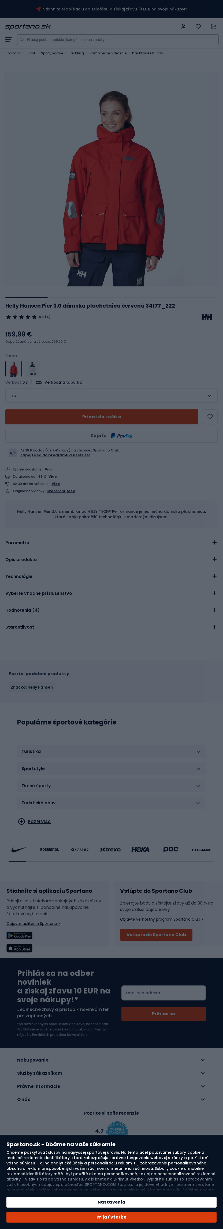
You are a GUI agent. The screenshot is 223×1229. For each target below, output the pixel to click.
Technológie (18, 576)
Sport (31, 53)
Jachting (76, 53)
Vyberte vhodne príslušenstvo (38, 593)
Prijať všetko (111, 1217)
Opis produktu (21, 559)
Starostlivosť (19, 627)
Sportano (13, 53)
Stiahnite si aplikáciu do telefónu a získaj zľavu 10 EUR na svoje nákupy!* (115, 9)
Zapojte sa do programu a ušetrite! (55, 455)
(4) (47, 317)
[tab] (111, 543)
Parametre (17, 543)
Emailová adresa (143, 993)
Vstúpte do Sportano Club (156, 935)
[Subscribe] (163, 1014)
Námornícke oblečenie (108, 53)
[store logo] (91, 26)
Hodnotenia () (22, 610)
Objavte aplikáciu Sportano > (33, 923)
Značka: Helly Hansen (32, 687)
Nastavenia (112, 1202)
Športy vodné (52, 53)
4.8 (41, 317)
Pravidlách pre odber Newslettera (60, 1034)
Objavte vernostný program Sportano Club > (161, 919)
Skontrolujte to (61, 491)
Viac (49, 469)
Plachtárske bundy (147, 53)
